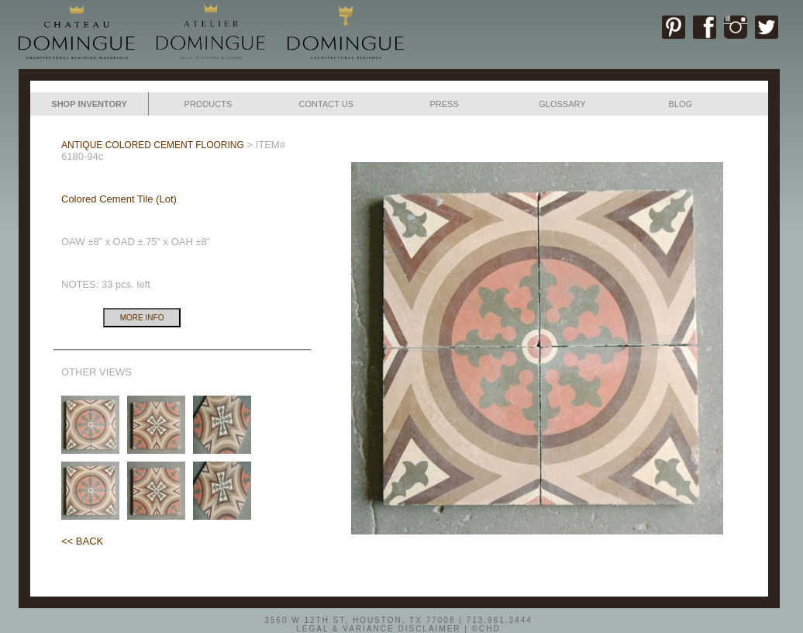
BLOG (680, 104)
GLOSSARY (562, 104)
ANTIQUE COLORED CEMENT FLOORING (152, 145)
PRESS (443, 104)
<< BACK (82, 541)
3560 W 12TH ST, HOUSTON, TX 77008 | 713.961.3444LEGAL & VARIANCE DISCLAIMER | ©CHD (398, 623)
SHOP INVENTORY (89, 104)
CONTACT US (326, 104)
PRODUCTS (208, 104)
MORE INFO (142, 317)
